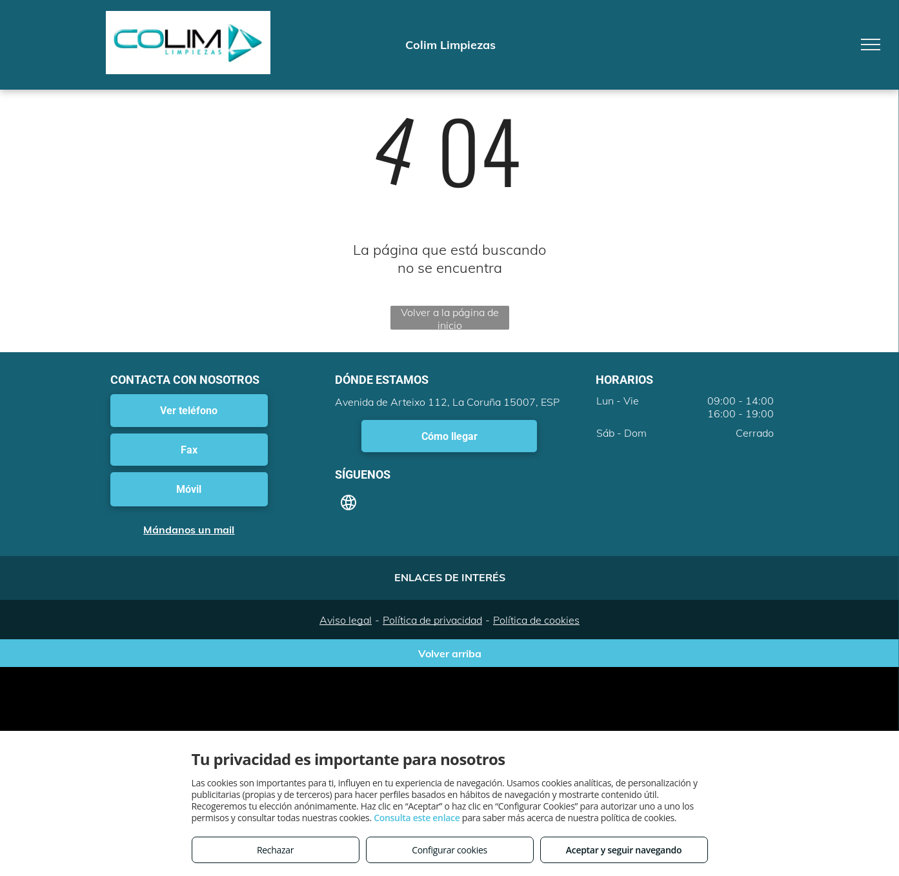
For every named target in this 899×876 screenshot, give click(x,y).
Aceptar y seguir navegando (624, 850)
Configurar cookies (449, 850)
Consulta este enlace (417, 817)
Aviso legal (345, 619)
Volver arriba (449, 653)
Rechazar (275, 850)
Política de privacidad (432, 619)
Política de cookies (536, 619)
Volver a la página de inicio (450, 318)
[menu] (870, 44)
